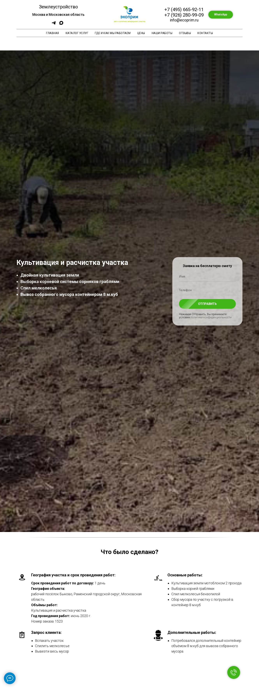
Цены (141, 33)
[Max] (61, 24)
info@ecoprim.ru (184, 20)
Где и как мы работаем (113, 33)
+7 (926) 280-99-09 (184, 15)
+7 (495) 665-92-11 (184, 9)
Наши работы (162, 33)
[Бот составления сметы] (53, 24)
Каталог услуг (77, 33)
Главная (52, 33)
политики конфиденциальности (211, 317)
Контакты (205, 33)
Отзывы (185, 33)
